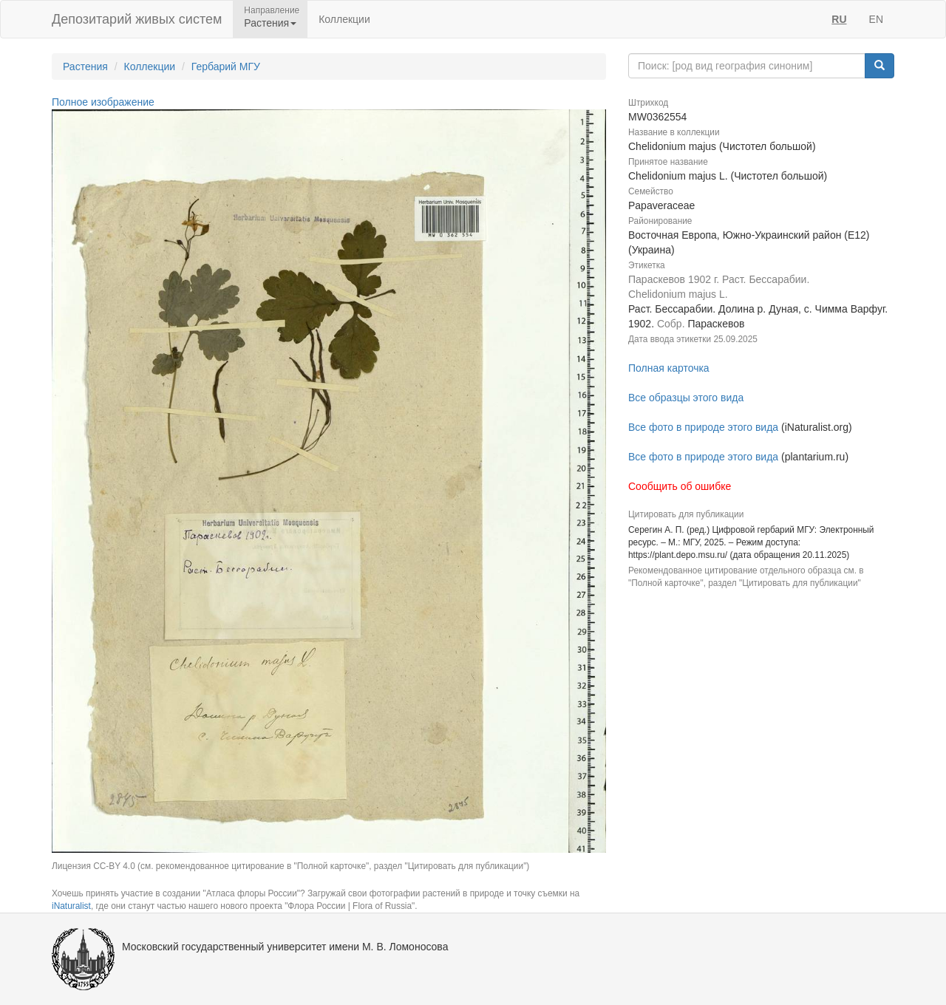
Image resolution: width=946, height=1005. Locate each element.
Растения (85, 66)
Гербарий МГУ (225, 66)
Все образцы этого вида (685, 397)
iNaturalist (71, 906)
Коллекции (344, 19)
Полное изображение (103, 102)
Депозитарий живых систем (137, 19)
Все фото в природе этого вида (703, 427)
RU (838, 19)
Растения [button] (270, 23)
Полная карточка (669, 368)
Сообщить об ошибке (679, 486)
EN (876, 19)
